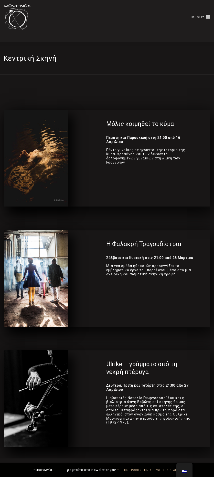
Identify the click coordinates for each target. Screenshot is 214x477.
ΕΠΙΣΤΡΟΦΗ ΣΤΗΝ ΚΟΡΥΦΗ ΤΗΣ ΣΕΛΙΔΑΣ (149, 470)
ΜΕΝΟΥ (201, 17)
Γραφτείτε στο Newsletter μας (91, 470)
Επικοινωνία (42, 470)
